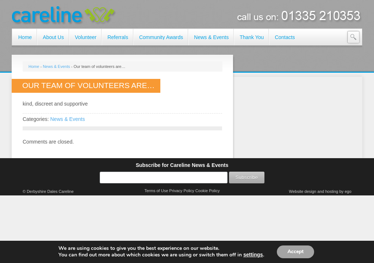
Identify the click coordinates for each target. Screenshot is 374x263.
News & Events (56, 66)
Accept (295, 251)
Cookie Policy (207, 190)
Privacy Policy (181, 190)
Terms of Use (156, 190)
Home (33, 66)
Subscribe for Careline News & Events (182, 165)
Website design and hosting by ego (320, 191)
